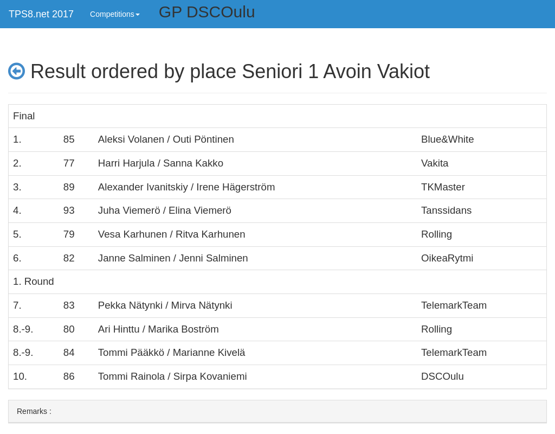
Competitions (115, 14)
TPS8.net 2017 (41, 14)
